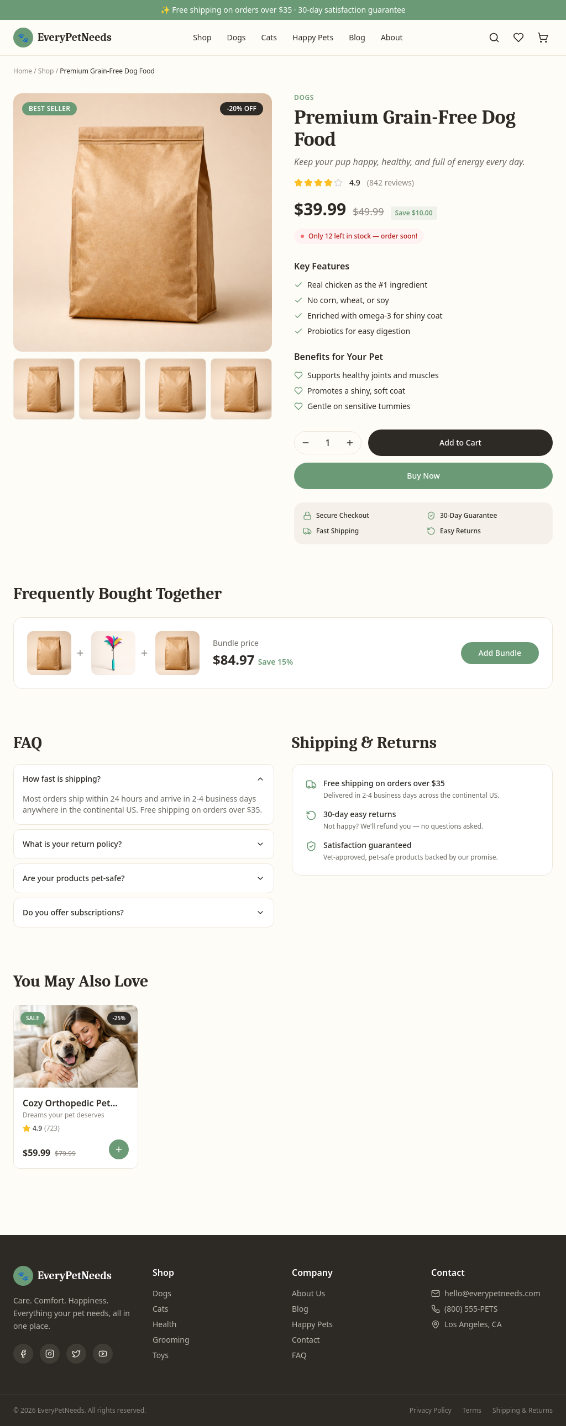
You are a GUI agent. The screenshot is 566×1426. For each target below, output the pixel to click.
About (392, 37)
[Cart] (543, 37)
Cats (269, 37)
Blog (357, 37)
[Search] (494, 37)
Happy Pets (312, 37)
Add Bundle (500, 653)
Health (164, 1324)
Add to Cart (460, 442)
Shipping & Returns (522, 1410)
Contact (306, 1339)
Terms (472, 1410)
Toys (161, 1355)
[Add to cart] (119, 1149)
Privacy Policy (431, 1410)
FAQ (299, 1355)
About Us (308, 1293)
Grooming (171, 1339)
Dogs (236, 37)
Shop (202, 37)
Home (22, 71)
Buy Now (423, 475)
